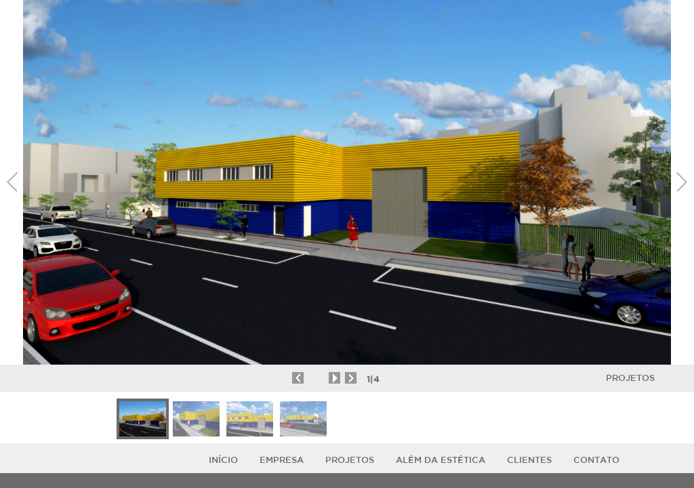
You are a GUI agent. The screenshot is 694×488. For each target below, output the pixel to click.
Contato (596, 460)
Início (223, 460)
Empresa (282, 460)
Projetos (630, 378)
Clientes (529, 460)
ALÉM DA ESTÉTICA (440, 460)
